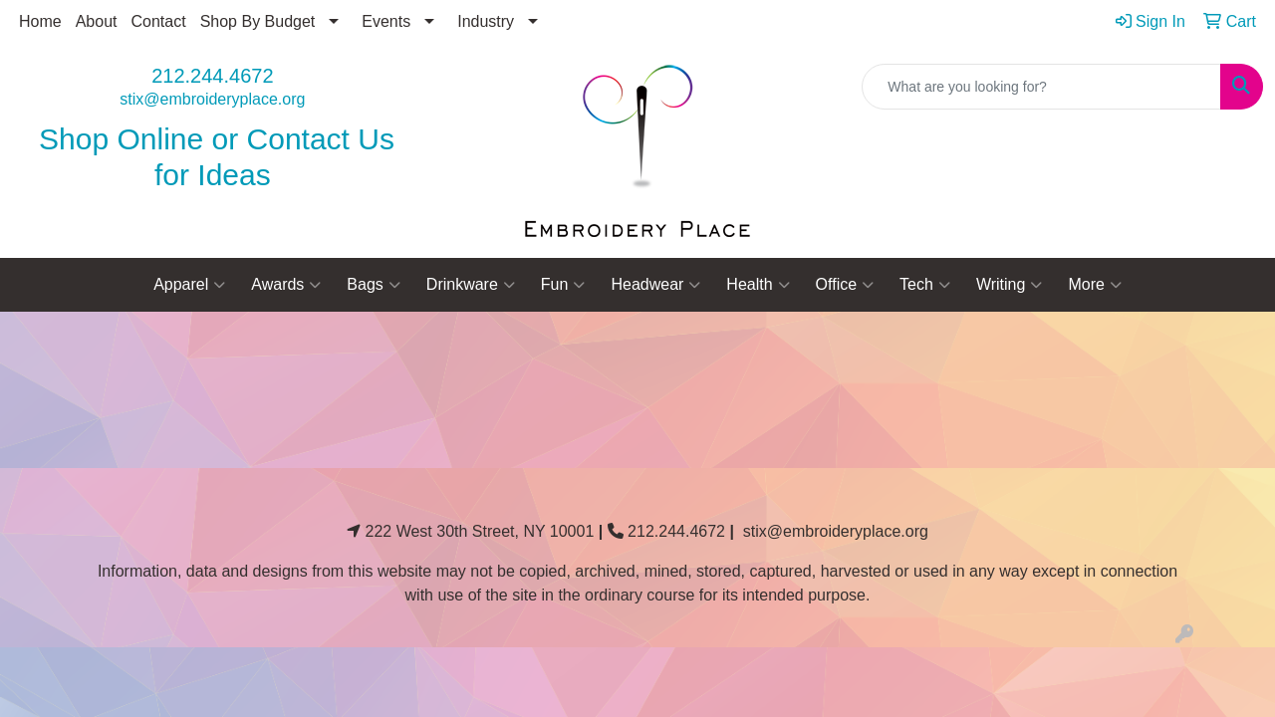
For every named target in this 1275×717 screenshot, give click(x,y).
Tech (924, 285)
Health (757, 285)
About (97, 21)
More (1094, 285)
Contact (158, 21)
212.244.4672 (212, 76)
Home (40, 21)
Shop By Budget (258, 21)
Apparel (189, 285)
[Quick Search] (1041, 87)
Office (845, 285)
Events (386, 21)
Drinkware (470, 285)
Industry (485, 21)
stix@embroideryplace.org (212, 99)
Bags (373, 285)
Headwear (655, 285)
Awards (286, 285)
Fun (563, 285)
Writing (1009, 285)
